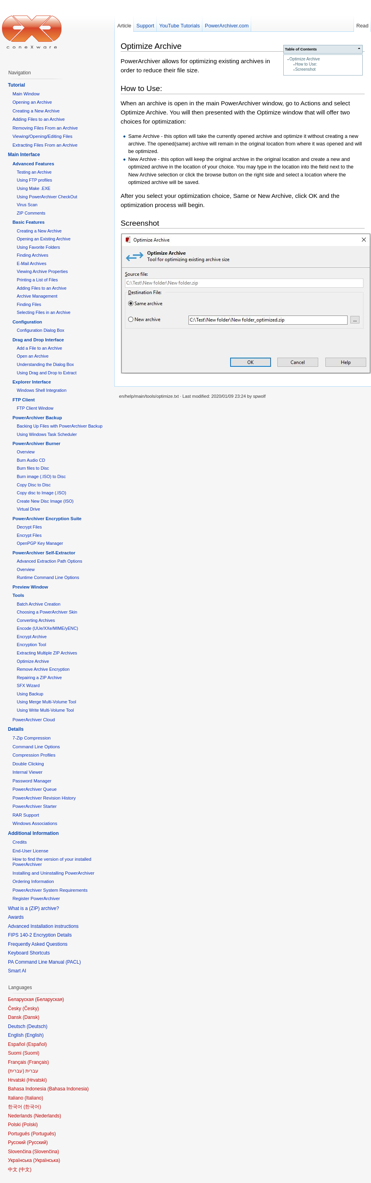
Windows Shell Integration (41, 390)
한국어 (32, 1106)
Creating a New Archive (36, 110)
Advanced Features (33, 163)
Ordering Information (33, 881)
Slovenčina (46, 1151)
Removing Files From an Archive (45, 128)
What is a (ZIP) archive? (33, 908)
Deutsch (37, 1026)
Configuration (27, 321)
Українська (46, 1160)
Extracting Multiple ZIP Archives (47, 653)
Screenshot (305, 69)
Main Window (25, 93)
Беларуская (49, 999)
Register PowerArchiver (36, 898)
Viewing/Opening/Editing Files (42, 136)
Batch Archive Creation (38, 604)
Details (15, 729)
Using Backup (30, 693)
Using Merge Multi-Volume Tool (46, 701)
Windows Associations (34, 823)
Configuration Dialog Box (40, 330)
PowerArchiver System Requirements (49, 890)
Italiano (34, 1098)
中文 (25, 1169)
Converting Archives (36, 620)
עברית (16, 1071)
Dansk (31, 1017)
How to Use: (306, 64)
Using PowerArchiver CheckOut (47, 196)
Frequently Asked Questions (37, 944)
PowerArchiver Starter (34, 806)
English (34, 1035)
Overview (26, 451)
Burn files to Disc (33, 468)
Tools (18, 595)
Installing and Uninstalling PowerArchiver (53, 873)
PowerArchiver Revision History (44, 798)
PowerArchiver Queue (34, 789)
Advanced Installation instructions (43, 926)
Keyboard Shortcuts (29, 953)
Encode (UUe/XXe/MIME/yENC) (47, 628)
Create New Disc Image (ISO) (45, 501)
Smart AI (17, 971)
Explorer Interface (31, 381)
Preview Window (30, 587)
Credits (19, 842)
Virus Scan (27, 204)
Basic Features (28, 222)
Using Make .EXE (33, 188)
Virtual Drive (28, 509)
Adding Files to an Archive (38, 119)
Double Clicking (28, 763)
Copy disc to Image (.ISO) (41, 492)
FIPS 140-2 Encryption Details (40, 935)
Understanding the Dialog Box (45, 364)
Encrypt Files (29, 535)
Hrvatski (36, 1080)
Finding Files (29, 304)
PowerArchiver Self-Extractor (43, 552)
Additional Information (33, 833)
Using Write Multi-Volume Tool (45, 710)
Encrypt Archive (31, 636)
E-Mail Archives (31, 263)
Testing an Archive (34, 172)
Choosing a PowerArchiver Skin (47, 612)
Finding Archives (32, 255)
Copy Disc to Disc (33, 484)
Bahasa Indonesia (68, 1089)
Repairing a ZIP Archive (39, 677)
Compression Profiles (33, 755)
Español (36, 1044)
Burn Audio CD (31, 460)
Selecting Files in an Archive (43, 312)
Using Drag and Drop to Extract (46, 372)
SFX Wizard (28, 685)
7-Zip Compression (31, 738)
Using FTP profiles (34, 180)
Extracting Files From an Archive (44, 145)
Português (43, 1134)
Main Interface (24, 154)
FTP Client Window (35, 408)
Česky (30, 1008)
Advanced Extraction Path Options (49, 561)
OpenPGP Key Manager (40, 543)
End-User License (30, 850)
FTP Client (23, 399)
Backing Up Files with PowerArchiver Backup (59, 426)
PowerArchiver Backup (37, 417)
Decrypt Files (29, 527)
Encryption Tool (31, 644)
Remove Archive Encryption (43, 669)
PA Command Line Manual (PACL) (44, 962)
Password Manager (31, 780)
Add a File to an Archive (39, 348)
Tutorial (16, 85)
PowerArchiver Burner (36, 443)
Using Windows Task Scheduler (47, 434)
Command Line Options (36, 746)
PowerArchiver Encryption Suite (46, 518)
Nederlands (47, 1116)
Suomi (31, 1053)
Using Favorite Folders (38, 247)
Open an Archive (32, 356)
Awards (16, 917)
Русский (37, 1142)
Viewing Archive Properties (42, 271)
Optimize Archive (304, 59)
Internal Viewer (27, 772)
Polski (29, 1124)
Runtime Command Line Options (48, 577)
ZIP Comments (31, 213)
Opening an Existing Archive (43, 238)
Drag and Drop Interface (38, 339)
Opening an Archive (32, 102)
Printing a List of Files (37, 279)
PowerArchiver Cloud (33, 719)
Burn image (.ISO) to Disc (41, 476)
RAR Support (25, 815)
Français (38, 1062)
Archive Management (37, 296)
